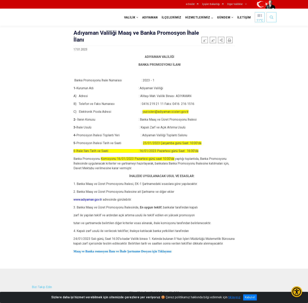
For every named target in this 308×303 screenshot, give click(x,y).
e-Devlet (190, 4)
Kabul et (250, 297)
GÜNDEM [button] (223, 17)
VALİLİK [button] (129, 17)
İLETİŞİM (244, 17)
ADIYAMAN (150, 17)
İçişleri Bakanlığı (211, 4)
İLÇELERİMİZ (171, 17)
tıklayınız (234, 297)
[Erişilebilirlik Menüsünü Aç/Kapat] (296, 291)
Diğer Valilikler (235, 4)
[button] (221, 40)
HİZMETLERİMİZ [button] (197, 17)
